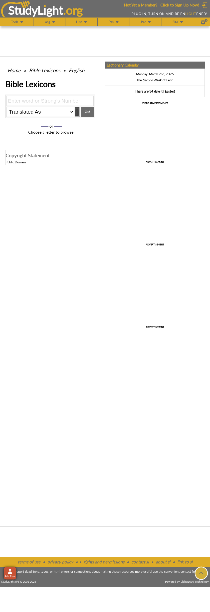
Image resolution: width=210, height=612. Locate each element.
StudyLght (35, 10)
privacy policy (60, 561)
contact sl (140, 561)
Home (14, 70)
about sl (163, 561)
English (76, 70)
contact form (190, 571)
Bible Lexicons (44, 70)
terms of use (29, 561)
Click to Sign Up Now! (179, 5)
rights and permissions (104, 561)
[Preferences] (204, 22)
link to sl (185, 561)
